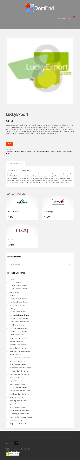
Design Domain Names (18, 338)
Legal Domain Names (17, 381)
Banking (12, 295)
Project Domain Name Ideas (20, 391)
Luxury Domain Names (18, 384)
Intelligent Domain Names (19, 371)
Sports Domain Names (18, 404)
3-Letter (12, 279)
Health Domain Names (18, 364)
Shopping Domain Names (19, 400)
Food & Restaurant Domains (20, 358)
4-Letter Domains (16, 282)
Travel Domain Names (18, 420)
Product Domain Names (18, 387)
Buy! (9, 144)
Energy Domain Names (53, 152)
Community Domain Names (22, 152)
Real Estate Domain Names (19, 394)
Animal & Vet (14, 292)
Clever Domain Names (18, 312)
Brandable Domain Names (19, 302)
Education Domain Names (19, 345)
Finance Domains (16, 354)
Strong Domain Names (18, 407)
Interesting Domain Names (19, 374)
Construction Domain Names (20, 322)
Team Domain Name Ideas (19, 410)
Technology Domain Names (20, 414)
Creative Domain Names (18, 331)
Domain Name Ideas (17, 341)
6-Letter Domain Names (18, 289)
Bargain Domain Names (18, 299)
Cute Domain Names (39, 152)
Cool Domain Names (17, 325)
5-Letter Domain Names (18, 285)
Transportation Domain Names (21, 417)
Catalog (12, 308)
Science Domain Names (18, 397)
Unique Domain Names (18, 424)
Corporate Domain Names (19, 328)
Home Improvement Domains (20, 368)
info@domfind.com (12, 451)
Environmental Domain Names (20, 351)
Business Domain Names (19, 305)
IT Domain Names (16, 377)
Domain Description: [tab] (15, 164)
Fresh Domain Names (17, 361)
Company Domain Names (19, 318)
